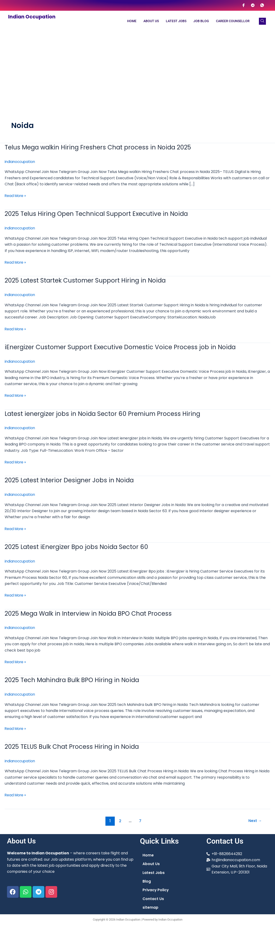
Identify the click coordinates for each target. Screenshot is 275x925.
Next (254, 818)
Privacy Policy (156, 889)
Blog (147, 881)
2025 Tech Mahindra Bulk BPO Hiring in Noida (74, 678)
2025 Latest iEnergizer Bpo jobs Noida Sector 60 (79, 545)
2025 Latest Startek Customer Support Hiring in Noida (88, 280)
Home (131, 21)
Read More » (16, 196)
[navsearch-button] (262, 21)
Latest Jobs (176, 21)
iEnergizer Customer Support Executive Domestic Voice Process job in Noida (123, 346)
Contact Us (153, 898)
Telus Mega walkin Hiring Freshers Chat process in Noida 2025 (101, 147)
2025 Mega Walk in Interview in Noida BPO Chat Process (91, 612)
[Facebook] (243, 5)
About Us (151, 21)
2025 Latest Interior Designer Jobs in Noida (71, 479)
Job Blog (201, 21)
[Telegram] (252, 5)
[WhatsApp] (262, 5)
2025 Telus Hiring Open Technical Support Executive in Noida (99, 213)
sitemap (150, 907)
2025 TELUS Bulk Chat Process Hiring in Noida (74, 744)
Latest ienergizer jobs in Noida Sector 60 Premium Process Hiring (105, 412)
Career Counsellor (233, 21)
